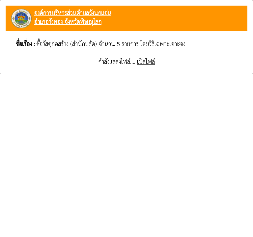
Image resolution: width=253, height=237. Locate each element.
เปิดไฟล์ (146, 61)
